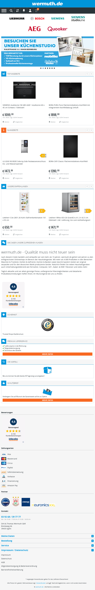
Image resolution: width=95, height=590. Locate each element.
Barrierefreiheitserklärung (12, 570)
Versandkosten (41, 583)
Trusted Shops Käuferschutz (13, 334)
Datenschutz (6, 558)
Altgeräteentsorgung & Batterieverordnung (19, 566)
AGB (3, 562)
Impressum (6, 555)
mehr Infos (47, 354)
